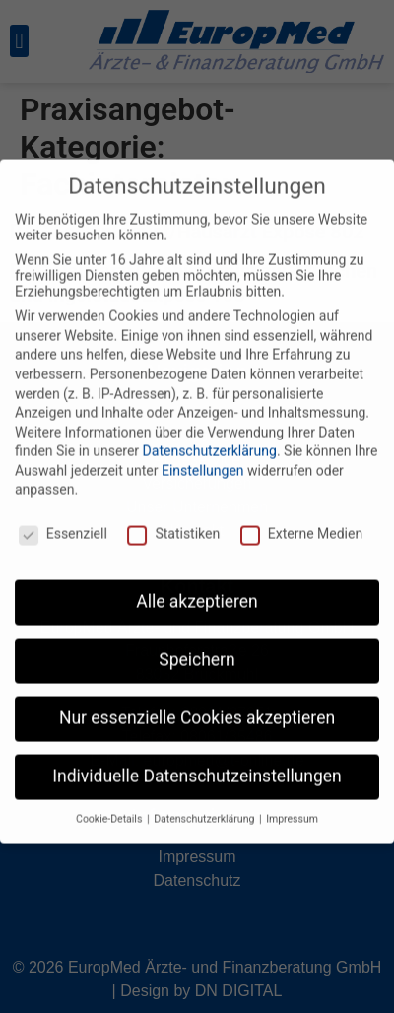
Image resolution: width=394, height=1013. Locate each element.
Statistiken (173, 516)
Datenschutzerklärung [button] (205, 800)
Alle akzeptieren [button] (197, 583)
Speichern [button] (196, 641)
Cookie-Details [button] (110, 800)
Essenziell (63, 516)
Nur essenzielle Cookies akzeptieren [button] (197, 699)
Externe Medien (301, 516)
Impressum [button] (292, 800)
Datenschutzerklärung (210, 433)
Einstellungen (203, 452)
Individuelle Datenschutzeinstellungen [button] (196, 758)
